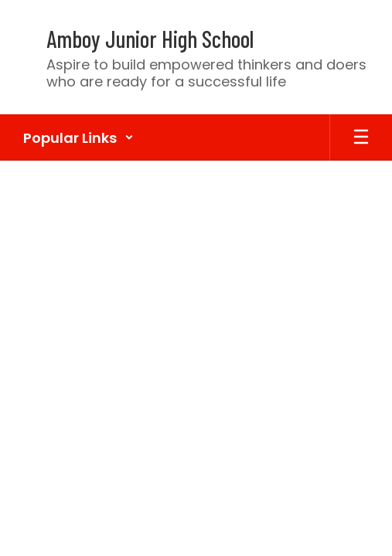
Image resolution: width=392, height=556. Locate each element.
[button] (78, 137)
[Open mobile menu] (361, 137)
